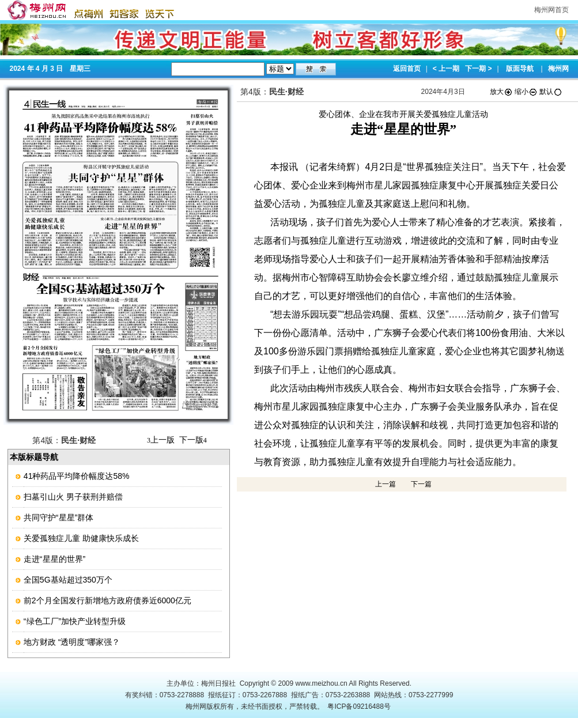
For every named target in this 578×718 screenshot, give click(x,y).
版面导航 (520, 69)
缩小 (526, 92)
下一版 (193, 439)
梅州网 (558, 69)
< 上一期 (446, 69)
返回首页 (407, 69)
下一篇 (421, 484)
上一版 (161, 439)
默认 (550, 92)
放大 (501, 92)
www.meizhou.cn (321, 683)
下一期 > (478, 69)
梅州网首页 (551, 10)
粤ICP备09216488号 (358, 706)
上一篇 (385, 484)
